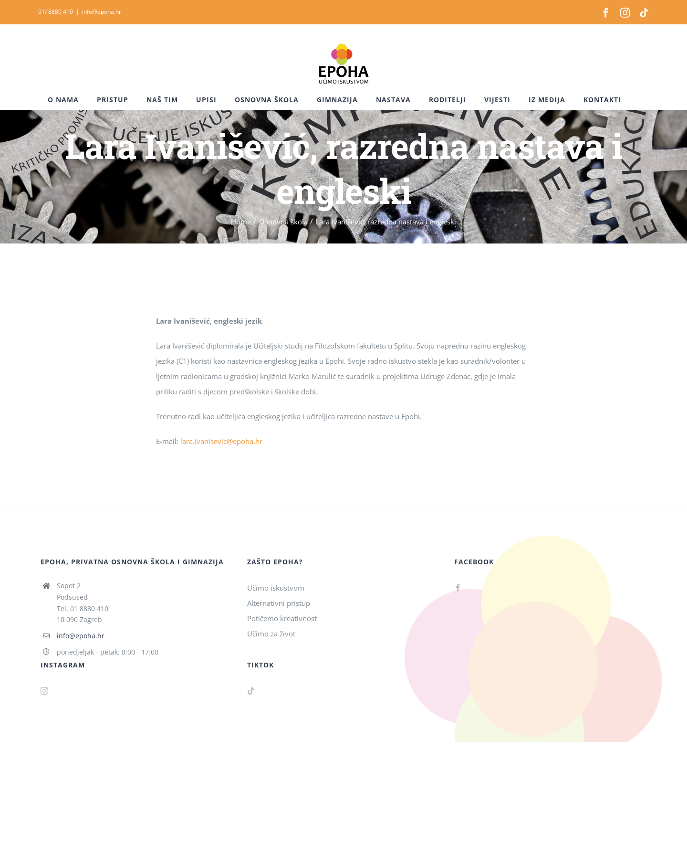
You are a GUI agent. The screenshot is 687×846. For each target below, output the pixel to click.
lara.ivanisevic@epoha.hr (221, 441)
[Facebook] (458, 588)
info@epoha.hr (101, 12)
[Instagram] (44, 691)
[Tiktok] (251, 691)
